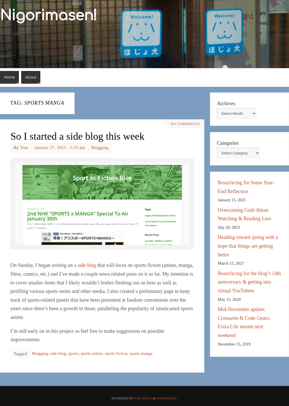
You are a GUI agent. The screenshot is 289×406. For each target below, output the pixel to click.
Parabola (143, 398)
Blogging (99, 147)
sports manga (141, 353)
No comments (185, 124)
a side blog (85, 265)
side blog (58, 353)
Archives (226, 103)
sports (73, 353)
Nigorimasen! (48, 15)
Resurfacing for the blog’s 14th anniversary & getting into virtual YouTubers (249, 282)
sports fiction (116, 353)
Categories (227, 143)
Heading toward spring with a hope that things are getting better (248, 245)
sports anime (92, 353)
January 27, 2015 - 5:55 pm (59, 147)
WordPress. (167, 398)
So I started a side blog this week (77, 136)
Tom (24, 147)
